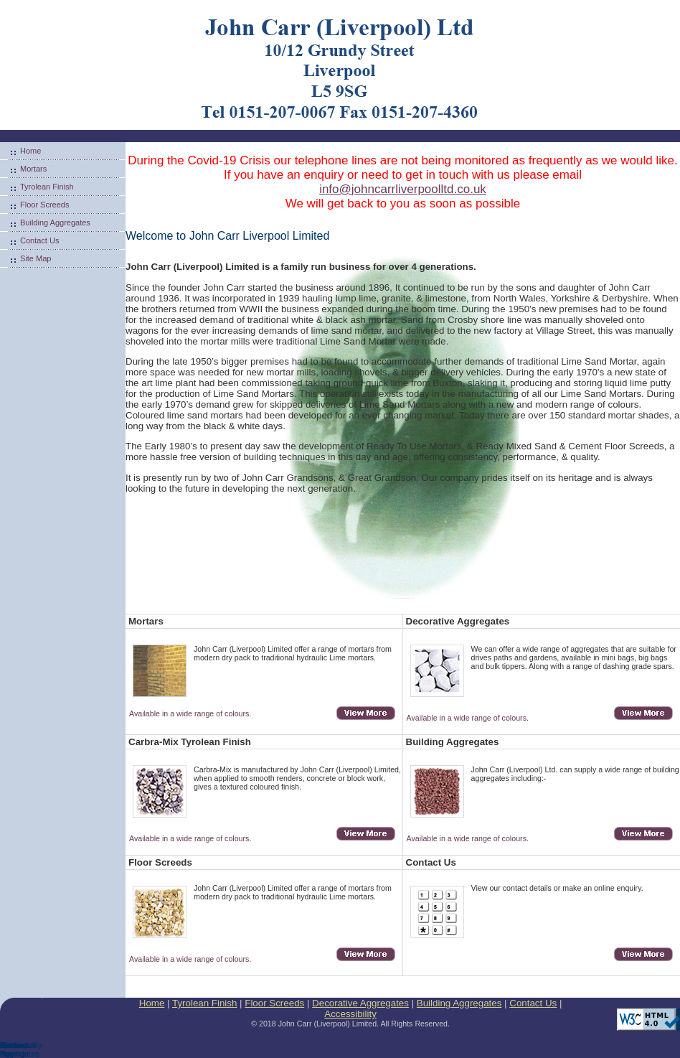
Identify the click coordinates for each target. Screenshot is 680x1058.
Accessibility (350, 1013)
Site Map (35, 258)
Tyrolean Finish (47, 186)
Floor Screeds (44, 204)
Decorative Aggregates (360, 1003)
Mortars (33, 168)
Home (30, 150)
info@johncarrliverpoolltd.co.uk (402, 189)
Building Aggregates (55, 222)
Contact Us (39, 240)
